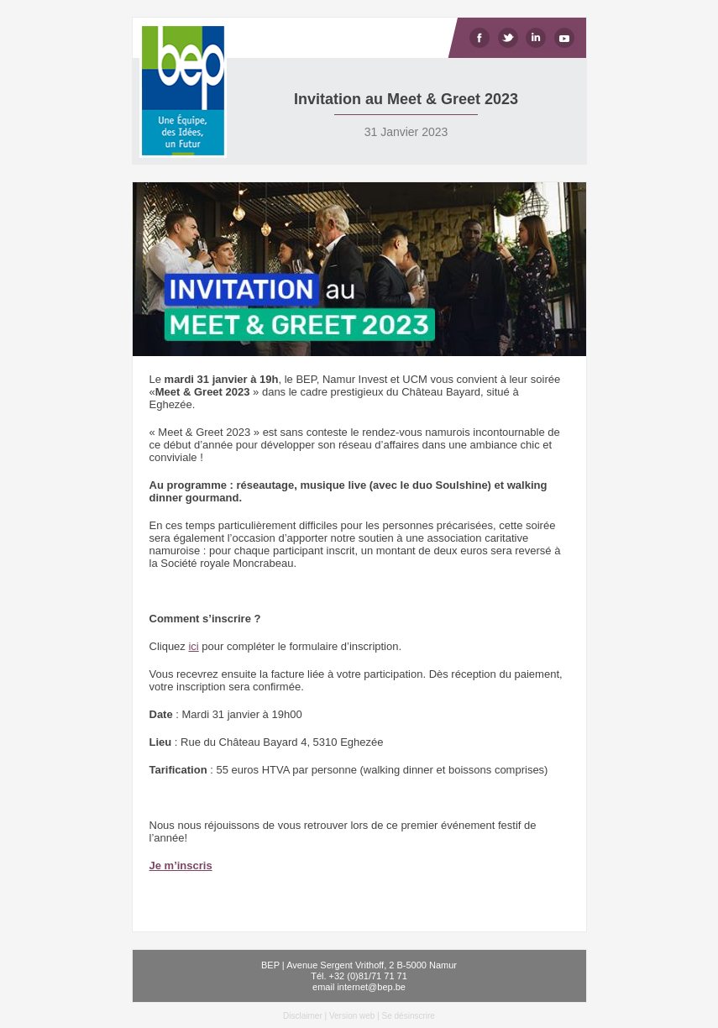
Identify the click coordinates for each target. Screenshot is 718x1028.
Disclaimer (302, 1015)
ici (193, 646)
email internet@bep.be (359, 987)
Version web (352, 1015)
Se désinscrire (408, 1015)
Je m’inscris (180, 865)
